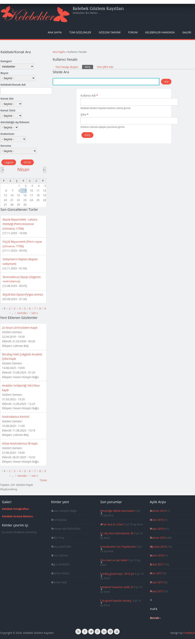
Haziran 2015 (158, 511)
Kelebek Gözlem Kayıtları (98, 8)
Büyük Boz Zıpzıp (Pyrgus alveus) (22, 294)
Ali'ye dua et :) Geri (111, 524)
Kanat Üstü (7, 110)
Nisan (23, 169)
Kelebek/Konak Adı (13, 84)
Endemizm (7, 134)
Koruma (5, 145)
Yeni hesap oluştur (66, 67)
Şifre (84, 114)
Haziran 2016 (158, 537)
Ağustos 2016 (158, 546)
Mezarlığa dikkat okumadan (117, 511)
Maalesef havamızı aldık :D (116, 587)
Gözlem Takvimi (109, 32)
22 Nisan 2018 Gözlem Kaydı (19, 327)
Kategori (6, 61)
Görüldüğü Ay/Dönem (14, 122)
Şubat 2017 (157, 564)
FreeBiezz (189, 633)
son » (34, 313)
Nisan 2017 (157, 582)
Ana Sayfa (55, 32)
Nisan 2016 (157, 520)
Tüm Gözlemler (80, 32)
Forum (133, 32)
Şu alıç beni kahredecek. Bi (116, 533)
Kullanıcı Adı (89, 95)
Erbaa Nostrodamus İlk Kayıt (19, 443)
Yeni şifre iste (105, 67)
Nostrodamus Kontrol (15, 416)
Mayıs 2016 (157, 528)
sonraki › (22, 313)
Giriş (89, 67)
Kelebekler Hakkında (160, 32)
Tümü (43, 480)
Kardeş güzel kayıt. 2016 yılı (117, 573)
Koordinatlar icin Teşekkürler (118, 546)
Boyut (4, 73)
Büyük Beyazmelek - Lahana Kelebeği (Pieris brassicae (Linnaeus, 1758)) (19, 224)
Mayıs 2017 (157, 591)
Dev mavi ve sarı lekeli (113, 560)
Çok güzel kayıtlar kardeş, (116, 600)
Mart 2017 (156, 573)
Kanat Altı (7, 98)
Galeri (186, 32)
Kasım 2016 (157, 555)
